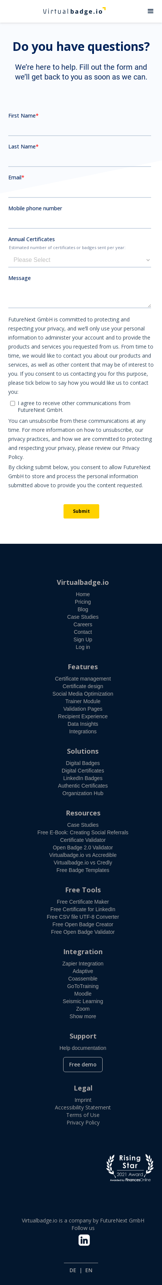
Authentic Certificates (82, 786)
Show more (83, 1016)
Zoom (83, 1009)
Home (83, 594)
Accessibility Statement (83, 1107)
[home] (70, 11)
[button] (150, 11)
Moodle (83, 994)
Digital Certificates (83, 771)
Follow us (83, 1227)
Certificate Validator (83, 840)
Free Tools (83, 889)
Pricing (83, 602)
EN (88, 1270)
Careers (83, 624)
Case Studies (82, 617)
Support (83, 1035)
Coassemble (83, 979)
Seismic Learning (83, 1001)
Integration (83, 951)
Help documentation (82, 1048)
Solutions (82, 751)
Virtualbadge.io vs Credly (83, 863)
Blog (82, 609)
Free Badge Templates (82, 870)
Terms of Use (83, 1114)
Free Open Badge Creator (83, 924)
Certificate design (82, 686)
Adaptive (83, 971)
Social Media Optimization (83, 694)
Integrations (83, 731)
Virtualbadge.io (83, 582)
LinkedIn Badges (82, 778)
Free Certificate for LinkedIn (82, 909)
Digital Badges (83, 763)
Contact (83, 632)
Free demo (83, 1064)
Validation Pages (82, 709)
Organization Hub (82, 793)
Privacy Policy (83, 1122)
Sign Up (83, 639)
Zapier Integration (83, 964)
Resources (83, 812)
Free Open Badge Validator (83, 932)
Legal (83, 1087)
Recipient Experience (82, 716)
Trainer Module (83, 701)
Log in (83, 647)
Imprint (83, 1099)
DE (73, 1270)
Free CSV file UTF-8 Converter (83, 917)
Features (83, 666)
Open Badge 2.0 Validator (83, 847)
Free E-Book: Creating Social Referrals (83, 832)
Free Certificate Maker (83, 902)
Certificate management (83, 679)
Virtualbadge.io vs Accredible (83, 855)
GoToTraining (83, 986)
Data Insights (83, 724)
